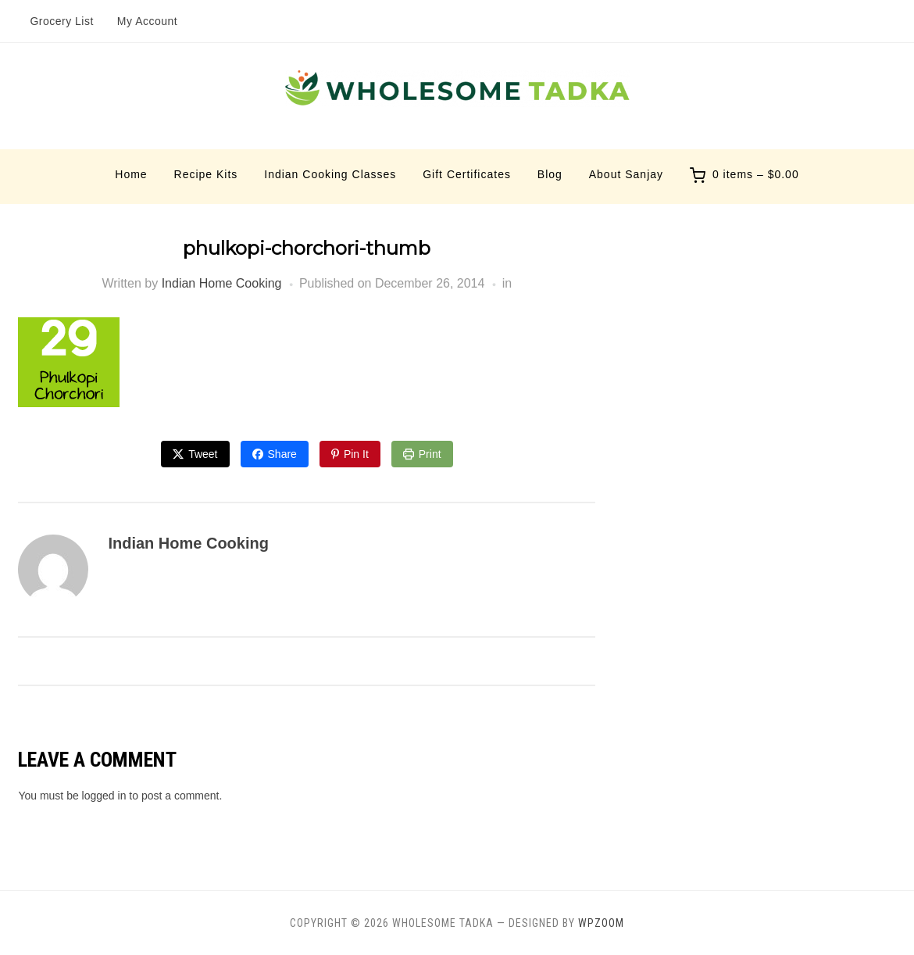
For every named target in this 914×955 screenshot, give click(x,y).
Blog (549, 174)
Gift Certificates (467, 174)
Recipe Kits (206, 174)
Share (282, 454)
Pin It (356, 454)
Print (430, 454)
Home (131, 174)
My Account (147, 21)
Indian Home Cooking (222, 283)
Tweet (202, 454)
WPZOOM (601, 923)
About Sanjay (626, 174)
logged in (104, 795)
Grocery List (61, 21)
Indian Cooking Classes (330, 174)
